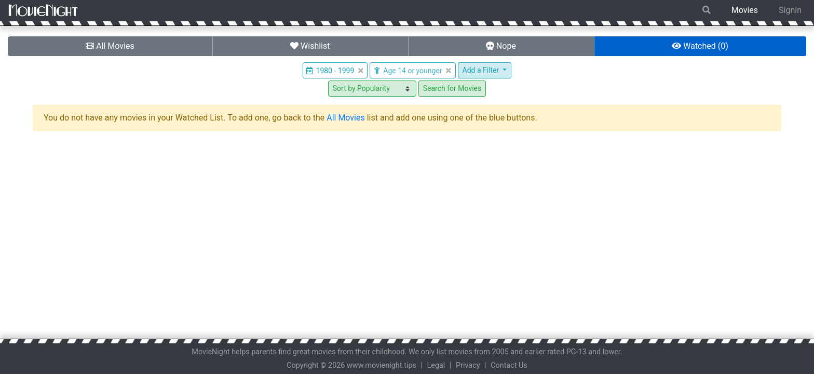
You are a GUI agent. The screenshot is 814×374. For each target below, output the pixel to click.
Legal (436, 365)
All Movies (110, 46)
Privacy (468, 365)
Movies (744, 10)
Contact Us (509, 365)
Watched (700, 46)
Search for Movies (452, 88)
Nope (501, 46)
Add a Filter (482, 70)
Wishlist (310, 46)
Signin (790, 10)
